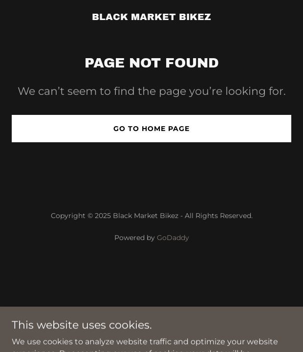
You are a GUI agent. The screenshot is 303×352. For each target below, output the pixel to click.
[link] (151, 17)
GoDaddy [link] (173, 237)
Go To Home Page (151, 128)
